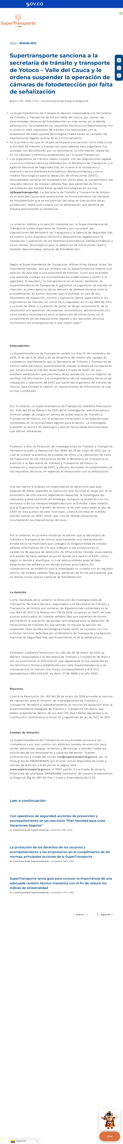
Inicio (13, 42)
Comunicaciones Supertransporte (31, 830)
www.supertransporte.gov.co (30, 769)
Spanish (18, 1141)
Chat (109, 1136)
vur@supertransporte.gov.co (77, 756)
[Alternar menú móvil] (121, 13)
